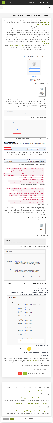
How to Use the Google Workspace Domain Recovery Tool (30, 411)
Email (39, 10)
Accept (12, 419)
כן (25, 373)
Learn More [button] (6, 419)
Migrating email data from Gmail (38, 391)
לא (20, 373)
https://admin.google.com (16, 45)
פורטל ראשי (49, 10)
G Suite (46, 29)
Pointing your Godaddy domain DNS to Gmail (34, 398)
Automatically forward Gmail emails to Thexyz (34, 385)
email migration (33, 360)
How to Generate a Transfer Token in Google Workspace (30, 404)
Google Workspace (33, 10)
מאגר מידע (43, 10)
